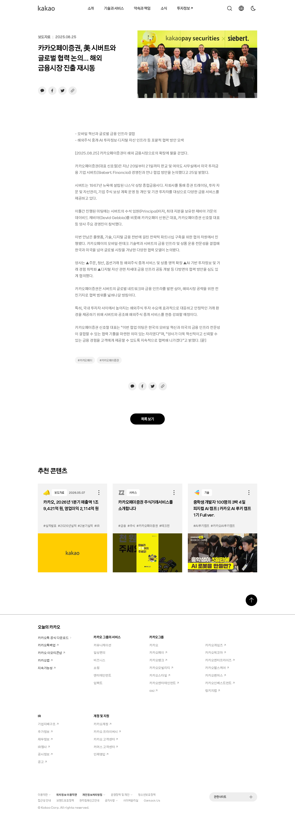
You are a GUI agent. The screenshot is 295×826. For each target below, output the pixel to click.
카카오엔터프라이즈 (220, 660)
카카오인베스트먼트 (220, 682)
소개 (91, 8)
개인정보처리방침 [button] (93, 795)
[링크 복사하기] (72, 90)
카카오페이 (158, 652)
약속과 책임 (142, 8)
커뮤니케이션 (102, 645)
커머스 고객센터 (106, 746)
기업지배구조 (48, 724)
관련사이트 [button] (233, 797)
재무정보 (45, 739)
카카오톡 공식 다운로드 (55, 637)
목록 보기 (147, 419)
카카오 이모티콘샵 (51, 652)
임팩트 (98, 682)
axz (153, 690)
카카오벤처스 (215, 675)
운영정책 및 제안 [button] (122, 795)
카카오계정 (102, 724)
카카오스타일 (159, 675)
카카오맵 (45, 660)
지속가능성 (47, 668)
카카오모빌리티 (161, 667)
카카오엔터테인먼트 (164, 682)
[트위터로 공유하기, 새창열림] (62, 90)
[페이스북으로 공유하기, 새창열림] (52, 90)
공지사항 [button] (111, 800)
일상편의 (99, 652)
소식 (164, 8)
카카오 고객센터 (106, 739)
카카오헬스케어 (217, 667)
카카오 (153, 645)
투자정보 (183, 7)
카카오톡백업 (48, 645)
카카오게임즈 (215, 645)
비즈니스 (99, 660)
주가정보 (45, 731)
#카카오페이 (85, 360)
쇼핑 (97, 667)
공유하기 (99, 492)
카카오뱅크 (158, 660)
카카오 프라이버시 (107, 731)
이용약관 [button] (44, 795)
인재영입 (101, 754)
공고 (42, 761)
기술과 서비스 (114, 8)
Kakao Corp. (50, 807)
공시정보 (45, 754)
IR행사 (44, 746)
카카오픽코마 (215, 652)
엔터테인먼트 (102, 675)
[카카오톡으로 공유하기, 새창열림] (42, 90)
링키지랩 (212, 690)
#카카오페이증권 (109, 360)
